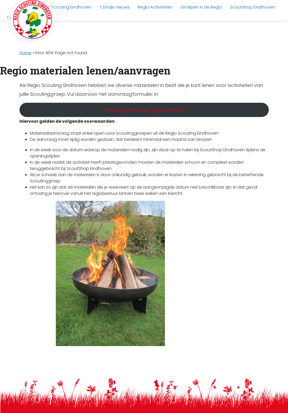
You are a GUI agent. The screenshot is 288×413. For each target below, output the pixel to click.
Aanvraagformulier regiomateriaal (144, 110)
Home (25, 53)
